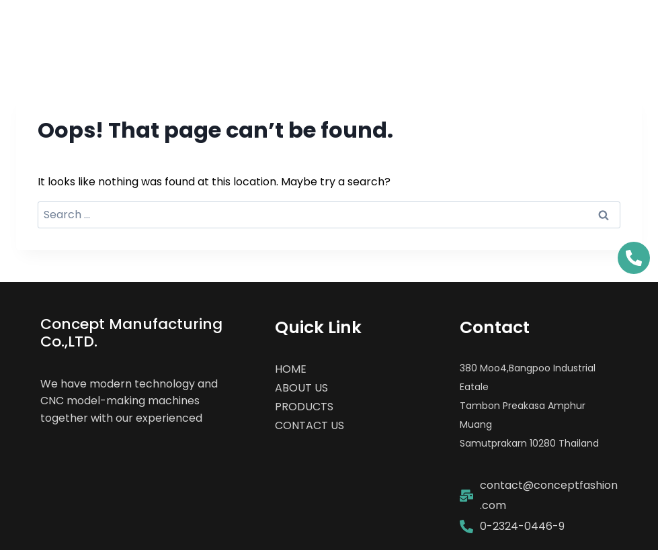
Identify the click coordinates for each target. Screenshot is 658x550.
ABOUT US (301, 388)
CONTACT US (309, 425)
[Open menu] (619, 30)
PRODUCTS (304, 406)
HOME (290, 369)
